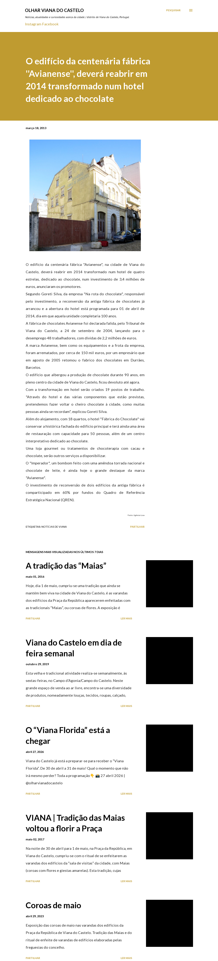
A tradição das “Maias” (66, 565)
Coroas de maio (53, 905)
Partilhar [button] (137, 526)
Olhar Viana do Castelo (54, 10)
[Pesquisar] (173, 10)
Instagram (33, 24)
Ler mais (126, 618)
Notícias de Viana (54, 526)
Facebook (50, 24)
